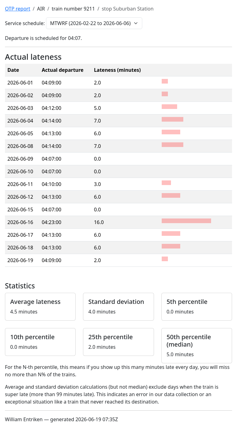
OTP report (17, 8)
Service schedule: (25, 23)
